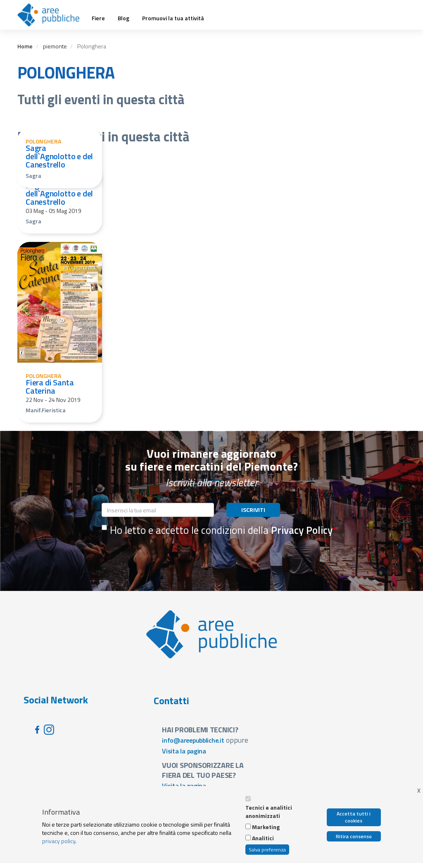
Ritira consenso (354, 836)
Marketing (266, 827)
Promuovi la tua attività (173, 18)
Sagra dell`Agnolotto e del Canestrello (59, 156)
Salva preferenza (267, 849)
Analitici (263, 838)
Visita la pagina (184, 751)
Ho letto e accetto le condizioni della (217, 530)
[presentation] (164, 558)
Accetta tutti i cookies (354, 817)
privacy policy (58, 841)
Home (25, 46)
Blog (123, 18)
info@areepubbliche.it (193, 740)
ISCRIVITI (253, 509)
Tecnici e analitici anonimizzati (268, 811)
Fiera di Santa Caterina (50, 386)
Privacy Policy (302, 530)
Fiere (98, 18)
